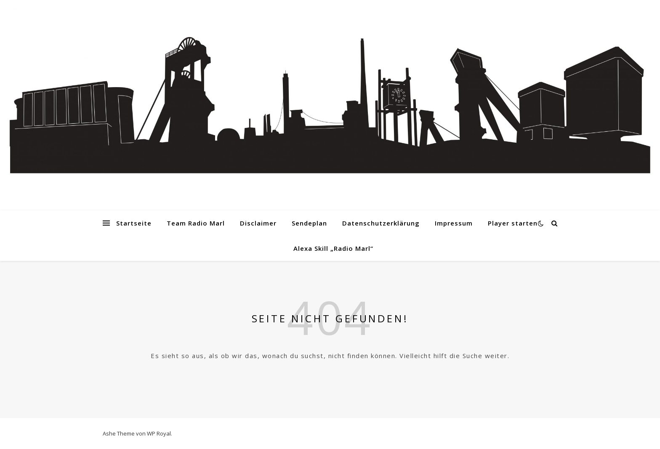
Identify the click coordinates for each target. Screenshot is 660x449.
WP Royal (159, 433)
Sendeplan (309, 223)
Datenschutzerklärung (381, 223)
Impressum (454, 223)
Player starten (513, 223)
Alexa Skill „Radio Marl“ (333, 248)
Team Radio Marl (196, 223)
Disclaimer (258, 223)
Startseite (134, 223)
